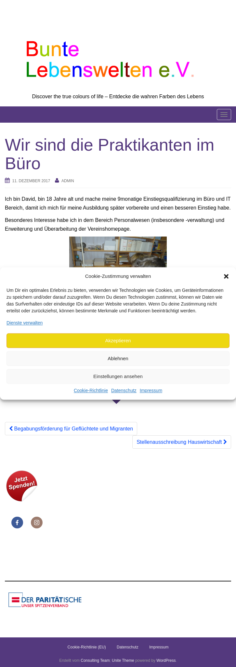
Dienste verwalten (25, 322)
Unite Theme (123, 660)
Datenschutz (124, 390)
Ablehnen (118, 358)
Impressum (151, 390)
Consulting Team (95, 660)
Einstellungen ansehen (118, 376)
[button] (226, 276)
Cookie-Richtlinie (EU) (87, 647)
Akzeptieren (118, 340)
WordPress (166, 660)
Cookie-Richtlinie (91, 390)
